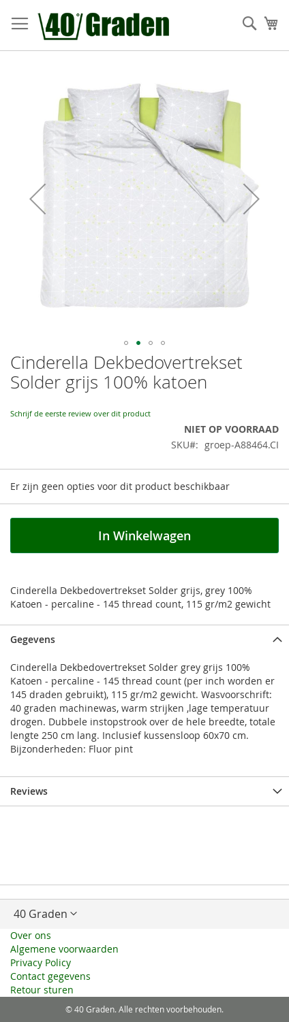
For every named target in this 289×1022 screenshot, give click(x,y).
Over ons (30, 935)
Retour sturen (42, 989)
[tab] (144, 639)
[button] (37, 199)
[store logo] (104, 26)
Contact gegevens (50, 976)
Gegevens (32, 639)
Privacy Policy (40, 962)
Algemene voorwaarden (64, 948)
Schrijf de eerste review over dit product (80, 413)
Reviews (29, 791)
